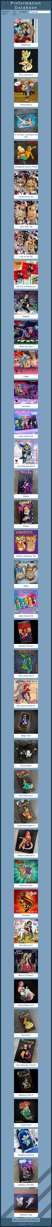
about (30, 1224)
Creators (23, 12)
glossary (22, 1224)
